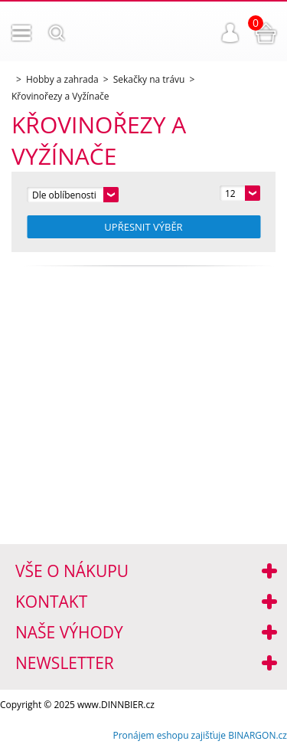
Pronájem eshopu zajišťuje (169, 735)
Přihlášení (230, 33)
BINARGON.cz (257, 735)
